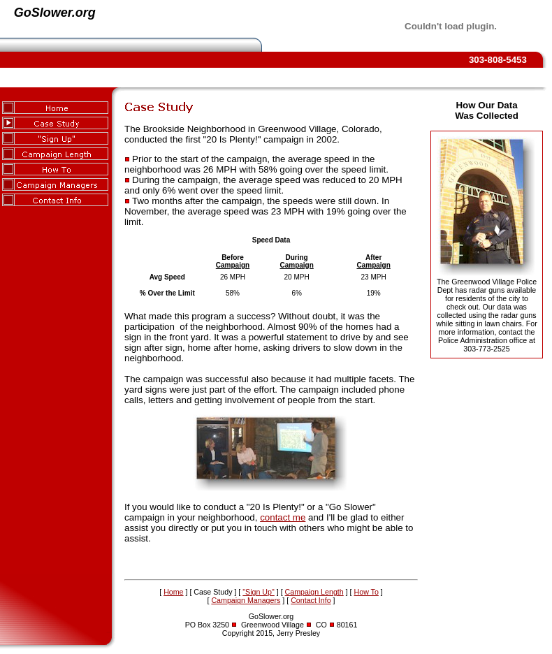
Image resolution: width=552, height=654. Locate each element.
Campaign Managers (245, 600)
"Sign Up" (258, 592)
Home (173, 592)
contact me (282, 517)
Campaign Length (314, 592)
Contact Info (311, 600)
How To (366, 592)
